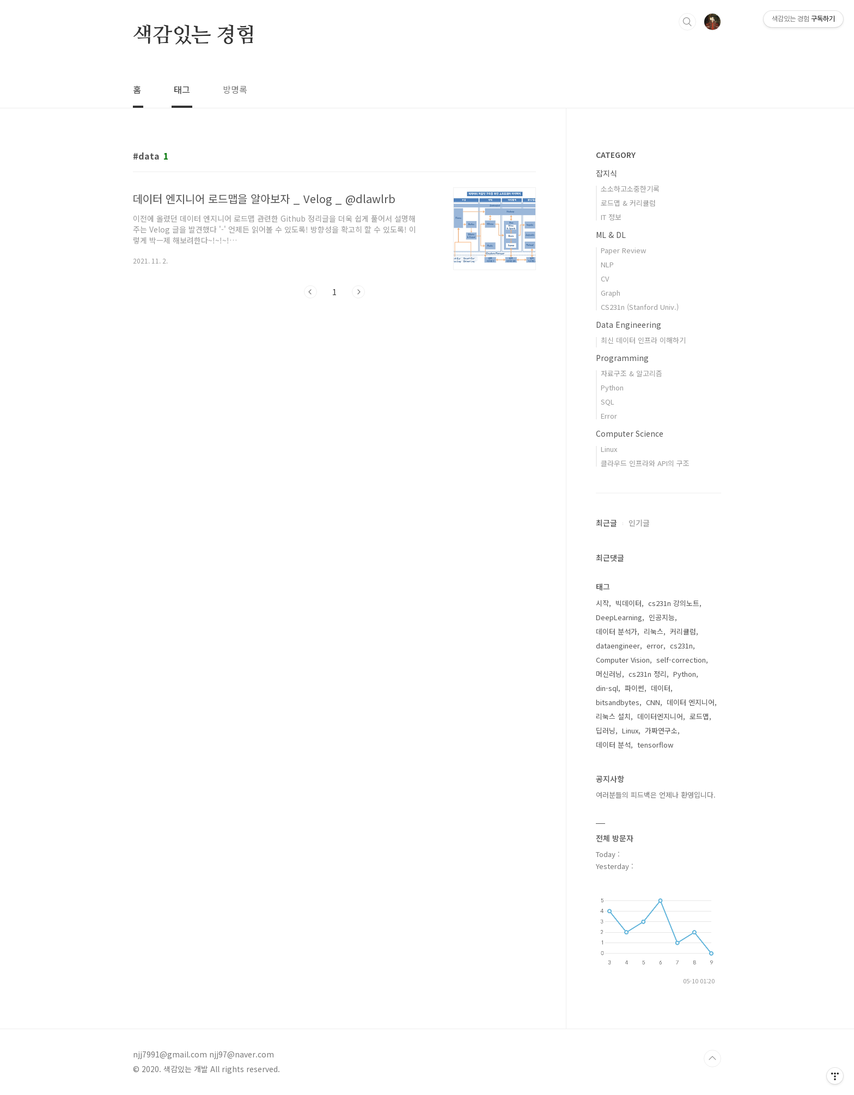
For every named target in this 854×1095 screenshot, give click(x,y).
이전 (310, 291)
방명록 (235, 89)
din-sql (607, 688)
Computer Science (629, 433)
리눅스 (653, 631)
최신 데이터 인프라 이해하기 (643, 340)
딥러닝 (605, 730)
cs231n (681, 645)
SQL (607, 401)
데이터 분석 (613, 744)
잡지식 (606, 173)
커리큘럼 (683, 631)
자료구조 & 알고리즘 (631, 373)
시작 (602, 603)
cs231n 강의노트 (673, 603)
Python (612, 387)
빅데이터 (628, 603)
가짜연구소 (661, 730)
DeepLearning (619, 617)
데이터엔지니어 (660, 716)
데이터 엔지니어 (691, 702)
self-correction (681, 659)
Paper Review (623, 250)
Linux (609, 449)
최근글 (606, 522)
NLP (607, 264)
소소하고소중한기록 (630, 188)
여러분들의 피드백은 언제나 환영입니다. (656, 795)
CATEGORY (616, 154)
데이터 (660, 688)
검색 (687, 22)
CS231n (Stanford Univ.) (640, 307)
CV (605, 278)
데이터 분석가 (616, 631)
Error (609, 416)
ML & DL (611, 234)
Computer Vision (623, 659)
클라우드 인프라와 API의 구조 (645, 463)
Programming (622, 357)
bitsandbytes (617, 702)
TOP (712, 1058)
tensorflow (655, 744)
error (654, 645)
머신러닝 (609, 674)
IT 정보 (611, 217)
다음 (358, 291)
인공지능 (662, 617)
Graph (610, 292)
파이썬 (634, 688)
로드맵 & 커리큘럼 (628, 203)
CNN (653, 702)
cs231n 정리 (648, 674)
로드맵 (699, 716)
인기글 (639, 522)
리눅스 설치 (613, 716)
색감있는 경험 (194, 36)
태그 (182, 89)
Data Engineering (628, 324)
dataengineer (618, 645)
